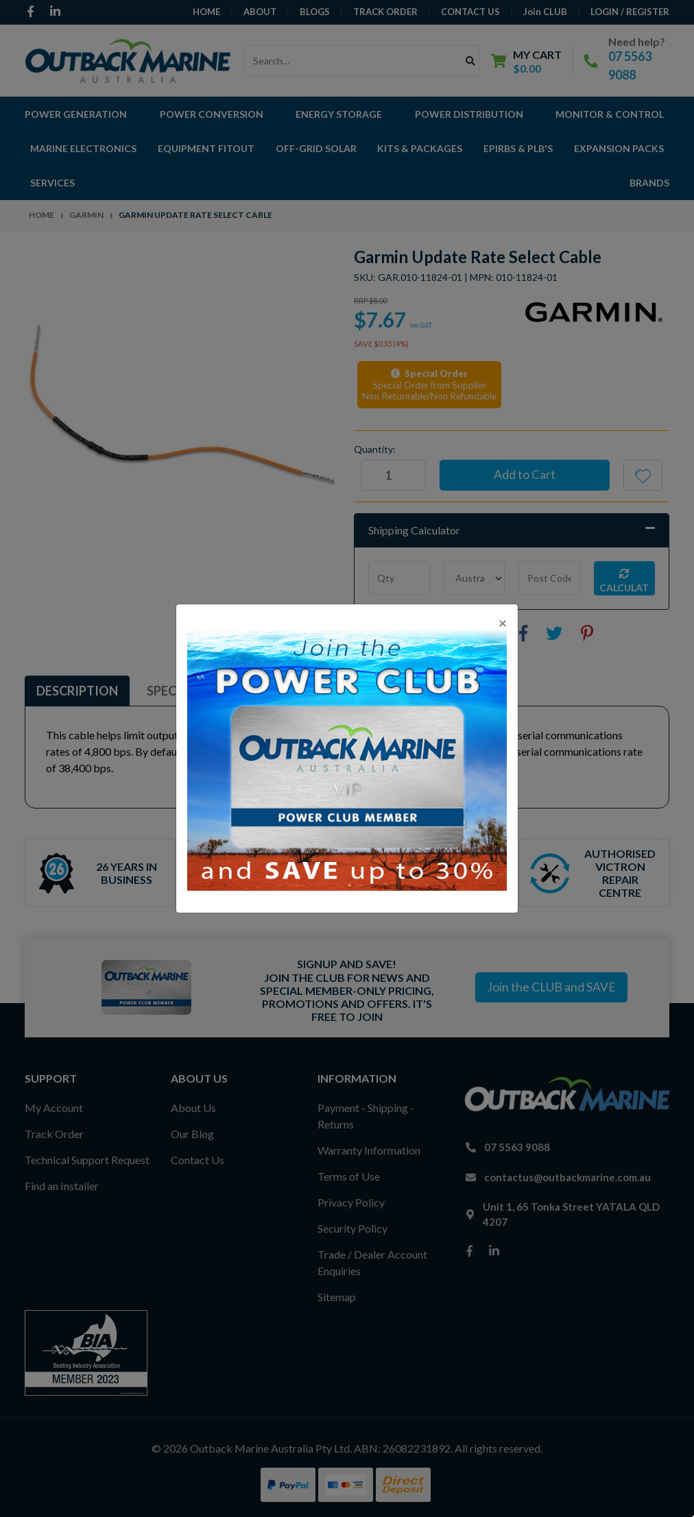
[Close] (503, 622)
